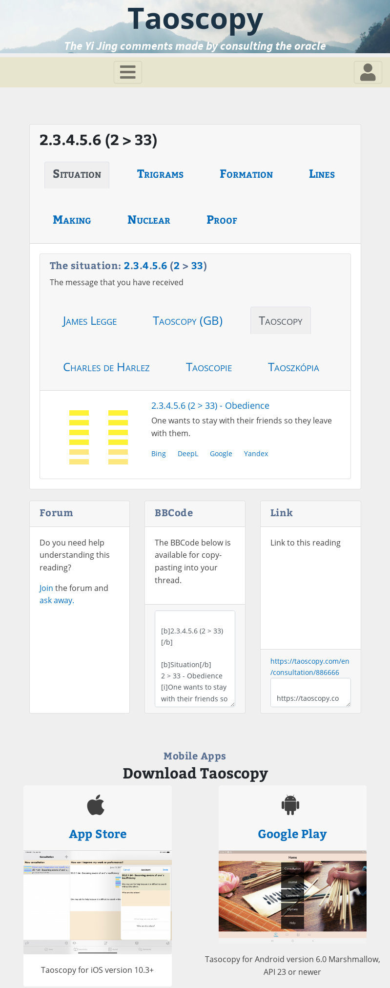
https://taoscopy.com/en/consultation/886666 (310, 692)
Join (46, 588)
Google (221, 453)
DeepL (188, 453)
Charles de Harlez (106, 366)
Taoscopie (209, 366)
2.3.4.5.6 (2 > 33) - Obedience (210, 405)
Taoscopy (281, 320)
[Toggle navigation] (128, 72)
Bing (158, 453)
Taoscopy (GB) (188, 320)
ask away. (57, 600)
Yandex (256, 453)
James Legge (90, 320)
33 (197, 265)
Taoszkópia (293, 366)
